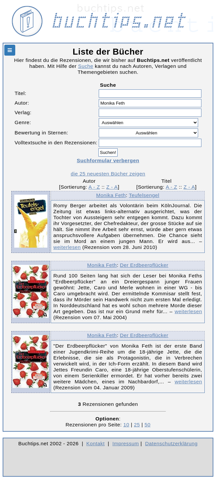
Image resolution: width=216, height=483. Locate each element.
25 (137, 424)
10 (126, 424)
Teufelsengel (144, 195)
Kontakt (95, 443)
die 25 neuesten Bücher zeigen (108, 173)
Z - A (112, 187)
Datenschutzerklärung (171, 443)
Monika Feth (111, 195)
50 (147, 424)
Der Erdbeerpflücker (144, 265)
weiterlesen (67, 247)
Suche (85, 66)
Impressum (125, 443)
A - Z (94, 187)
